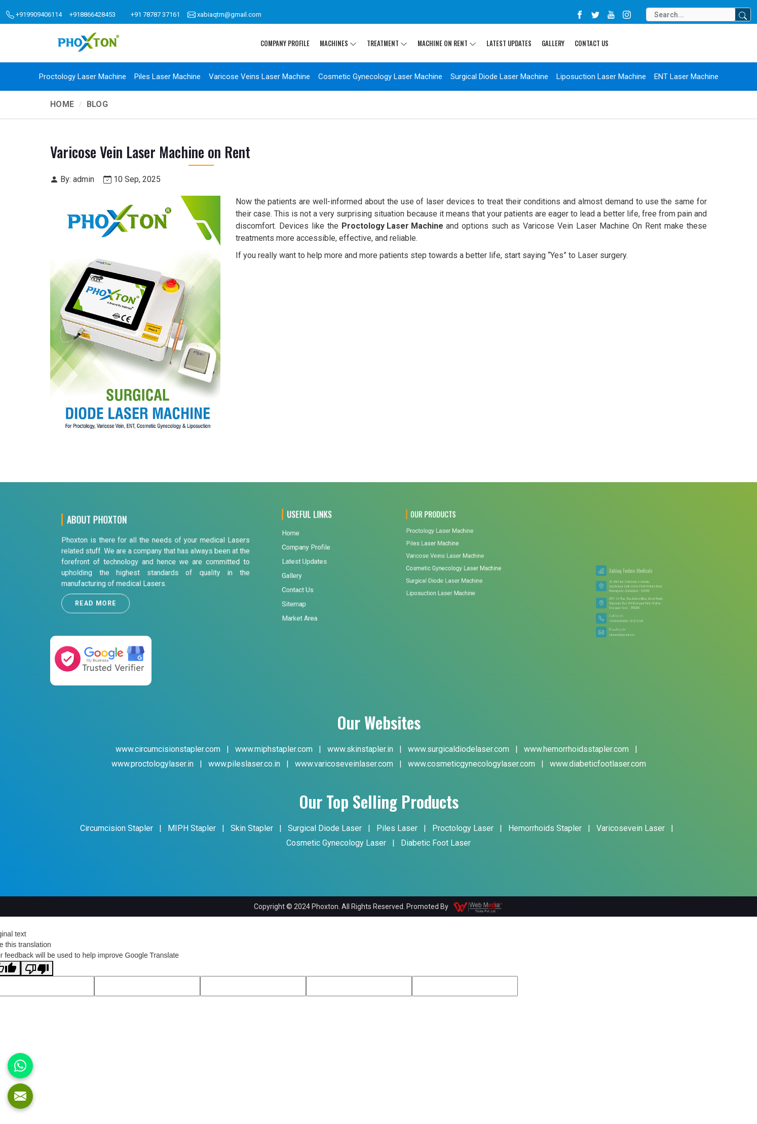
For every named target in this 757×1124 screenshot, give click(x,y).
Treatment (387, 43)
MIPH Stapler (192, 828)
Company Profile (285, 43)
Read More (125, 585)
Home (62, 104)
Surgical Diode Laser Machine (499, 76)
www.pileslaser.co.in (244, 764)
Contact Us (592, 43)
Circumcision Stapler (116, 828)
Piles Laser (397, 828)
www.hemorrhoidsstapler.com (576, 749)
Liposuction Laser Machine (601, 76)
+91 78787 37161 (155, 14)
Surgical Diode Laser (325, 828)
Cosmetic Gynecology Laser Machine (380, 76)
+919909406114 (34, 15)
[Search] (691, 14)
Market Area (313, 556)
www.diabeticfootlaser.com (598, 764)
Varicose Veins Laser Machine (259, 76)
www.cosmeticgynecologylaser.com (471, 764)
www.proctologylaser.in (152, 764)
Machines (338, 43)
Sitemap (311, 550)
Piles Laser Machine (167, 76)
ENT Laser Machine (686, 76)
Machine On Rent (447, 43)
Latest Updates (509, 43)
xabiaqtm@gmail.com (224, 15)
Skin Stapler (252, 828)
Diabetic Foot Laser (436, 843)
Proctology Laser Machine (82, 76)
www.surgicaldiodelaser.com (458, 749)
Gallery (553, 43)
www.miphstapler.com (274, 749)
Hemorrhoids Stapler (545, 828)
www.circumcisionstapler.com (168, 749)
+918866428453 (92, 14)
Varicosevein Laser (630, 828)
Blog (97, 104)
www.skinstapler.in (360, 749)
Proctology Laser (463, 828)
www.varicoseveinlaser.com (344, 764)
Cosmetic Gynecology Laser (336, 843)
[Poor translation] (37, 968)
